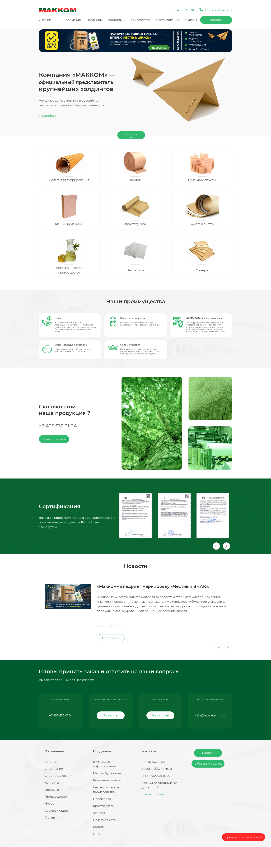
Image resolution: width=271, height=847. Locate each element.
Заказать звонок (54, 439)
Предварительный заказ (243, 837)
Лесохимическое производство (69, 270)
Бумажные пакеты (202, 180)
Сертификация (167, 20)
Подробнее (48, 115)
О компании (48, 20)
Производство (139, 20)
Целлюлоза (135, 270)
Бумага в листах (202, 224)
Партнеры (94, 20)
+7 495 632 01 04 (183, 10)
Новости (51, 803)
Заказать (110, 715)
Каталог (216, 20)
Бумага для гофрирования (69, 180)
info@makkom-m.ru (210, 715)
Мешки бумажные (69, 224)
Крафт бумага (135, 224)
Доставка (52, 789)
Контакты (115, 20)
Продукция (72, 20)
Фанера (202, 270)
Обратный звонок (208, 763)
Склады (191, 20)
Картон (135, 180)
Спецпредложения (59, 775)
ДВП (96, 834)
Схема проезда (153, 794)
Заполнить (160, 715)
